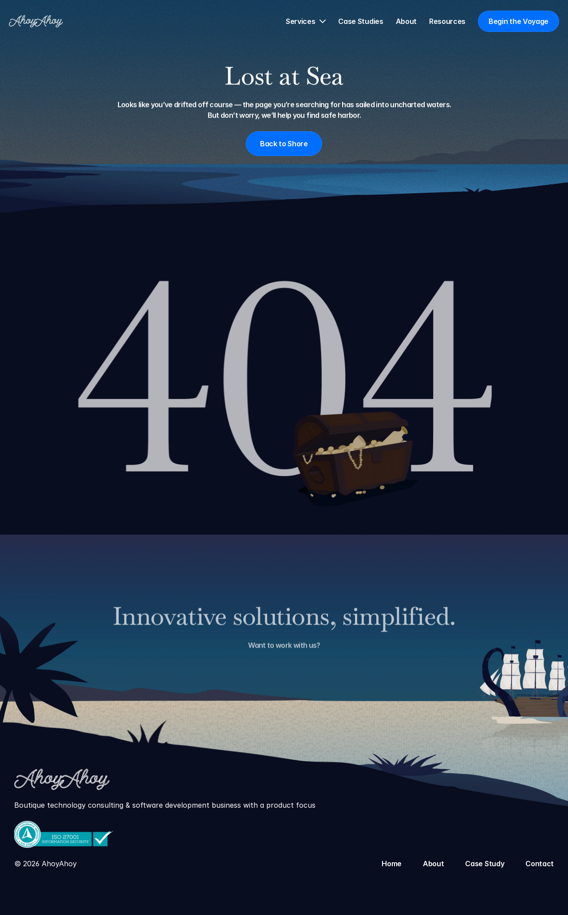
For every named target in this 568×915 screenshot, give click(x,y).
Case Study (484, 863)
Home (392, 863)
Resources (447, 21)
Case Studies (360, 21)
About (406, 21)
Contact (539, 863)
